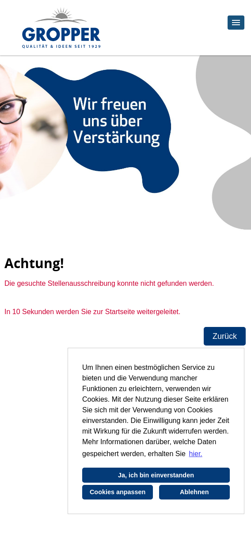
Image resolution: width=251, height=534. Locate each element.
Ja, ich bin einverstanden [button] (156, 475)
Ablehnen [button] (194, 492)
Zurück (225, 336)
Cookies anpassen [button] (117, 492)
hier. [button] (195, 453)
